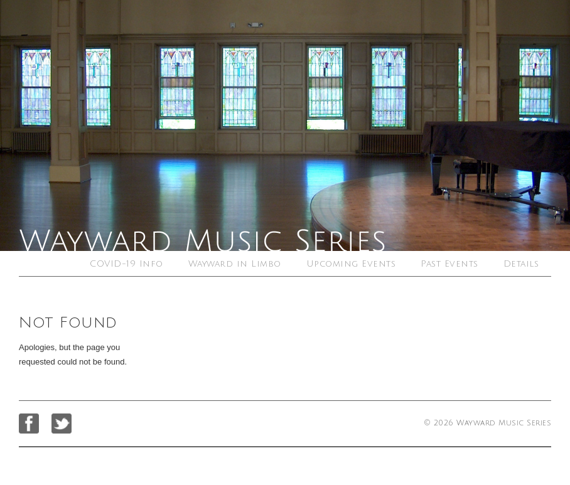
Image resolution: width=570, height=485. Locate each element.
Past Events (449, 264)
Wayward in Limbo (234, 264)
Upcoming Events (351, 264)
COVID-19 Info (126, 264)
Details (521, 264)
